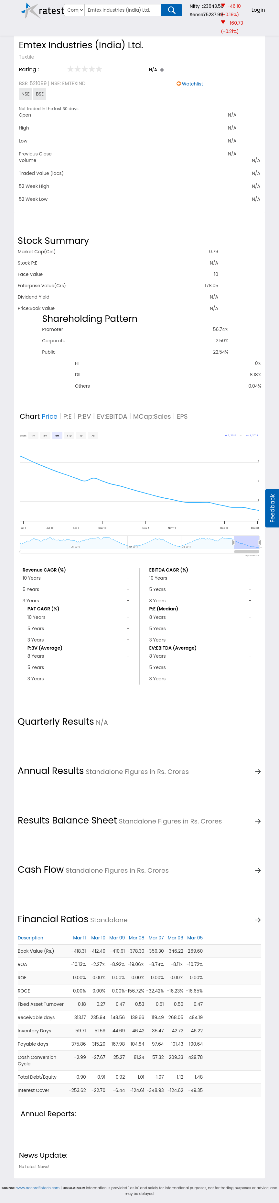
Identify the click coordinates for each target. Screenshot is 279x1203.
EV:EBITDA (112, 416)
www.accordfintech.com (37, 1187)
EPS (182, 416)
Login (258, 10)
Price (50, 416)
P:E (67, 416)
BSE (40, 94)
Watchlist (192, 84)
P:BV (84, 416)
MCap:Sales (152, 416)
